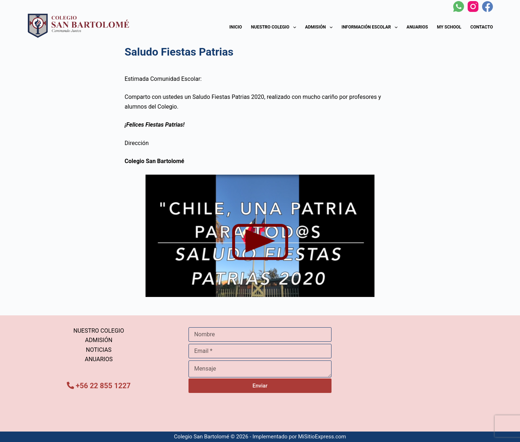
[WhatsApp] (458, 6)
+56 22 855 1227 (103, 385)
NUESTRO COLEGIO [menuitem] (98, 330)
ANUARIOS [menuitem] (99, 359)
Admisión (320, 27)
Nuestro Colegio (275, 27)
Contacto (482, 27)
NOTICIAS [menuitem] (99, 349)
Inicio (235, 27)
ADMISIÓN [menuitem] (99, 340)
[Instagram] (473, 6)
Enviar (259, 385)
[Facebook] (487, 6)
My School (449, 27)
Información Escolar (371, 27)
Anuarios (417, 27)
